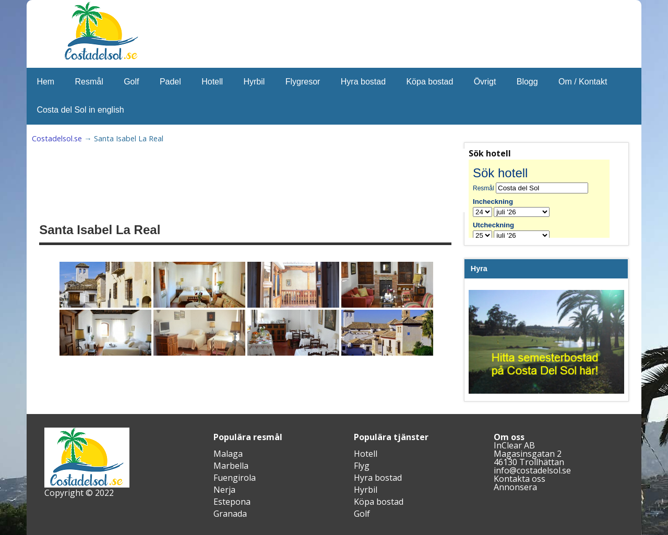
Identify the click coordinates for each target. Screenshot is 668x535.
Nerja (224, 489)
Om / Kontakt (582, 81)
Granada (230, 513)
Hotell (212, 81)
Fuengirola (234, 477)
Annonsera (515, 487)
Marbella (230, 465)
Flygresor (302, 81)
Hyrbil (254, 81)
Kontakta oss (519, 478)
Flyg (361, 465)
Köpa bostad (429, 81)
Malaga (228, 453)
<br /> (546, 199)
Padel (170, 81)
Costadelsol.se (57, 138)
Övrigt (485, 81)
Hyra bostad (363, 81)
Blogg (527, 81)
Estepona (231, 501)
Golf (131, 81)
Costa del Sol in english (80, 109)
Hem (45, 81)
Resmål (89, 81)
